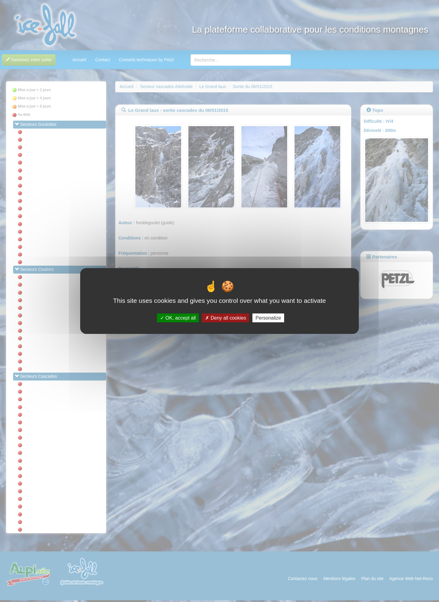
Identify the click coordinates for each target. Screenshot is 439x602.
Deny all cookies (225, 317)
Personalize (268, 317)
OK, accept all (178, 317)
